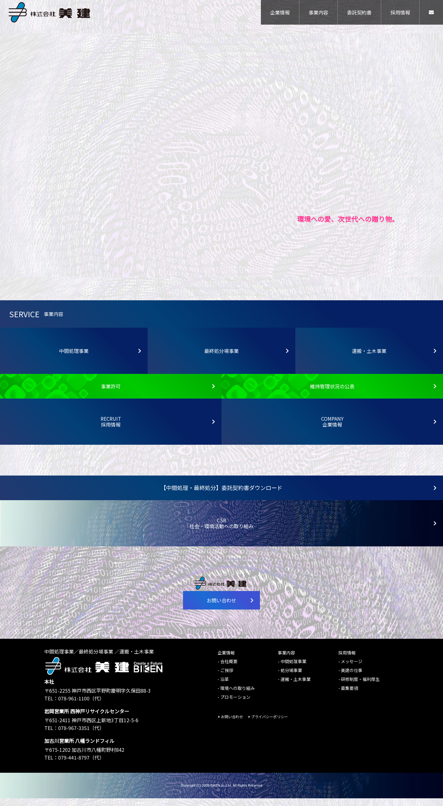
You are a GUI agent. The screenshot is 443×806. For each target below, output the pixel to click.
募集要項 (349, 696)
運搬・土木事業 (394, 358)
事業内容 (318, 14)
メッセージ (351, 669)
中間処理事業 (100, 358)
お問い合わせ (230, 608)
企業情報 (280, 14)
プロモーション (235, 705)
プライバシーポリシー (269, 724)
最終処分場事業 (246, 358)
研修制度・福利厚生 (360, 687)
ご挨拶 (226, 678)
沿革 (224, 687)
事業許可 (158, 394)
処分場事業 (291, 678)
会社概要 (228, 669)
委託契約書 (359, 14)
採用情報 (400, 14)
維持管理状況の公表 (373, 394)
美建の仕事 (351, 678)
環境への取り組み (237, 696)
